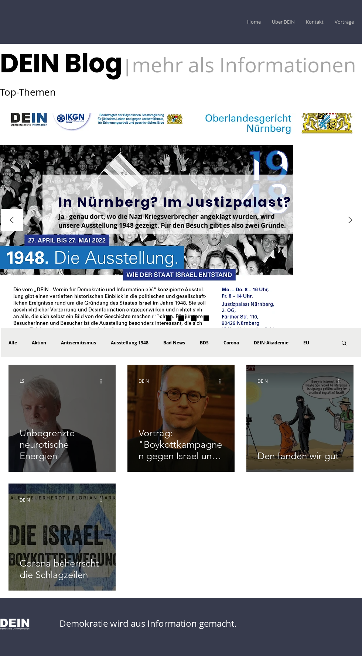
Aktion (39, 342)
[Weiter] (350, 220)
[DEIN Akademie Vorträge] (181, 318)
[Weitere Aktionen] (103, 380)
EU (306, 342)
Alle (12, 342)
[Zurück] (12, 220)
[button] (344, 343)
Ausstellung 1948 (129, 342)
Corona (231, 342)
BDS (204, 342)
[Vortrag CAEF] (206, 318)
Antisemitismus (78, 342)
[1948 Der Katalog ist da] (168, 318)
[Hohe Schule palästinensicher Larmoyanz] (194, 318)
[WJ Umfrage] (156, 318)
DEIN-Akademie (271, 342)
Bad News (174, 342)
